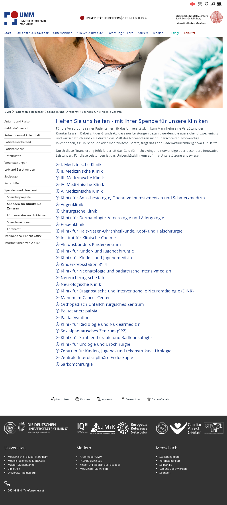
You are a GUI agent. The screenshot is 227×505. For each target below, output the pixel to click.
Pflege (175, 33)
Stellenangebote (169, 456)
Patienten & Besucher (32, 33)
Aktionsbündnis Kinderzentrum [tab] (91, 244)
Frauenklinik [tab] (72, 224)
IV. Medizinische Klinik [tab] (82, 184)
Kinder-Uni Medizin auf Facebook (100, 464)
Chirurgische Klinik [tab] (79, 211)
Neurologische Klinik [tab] (81, 284)
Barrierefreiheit (160, 399)
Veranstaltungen (15, 163)
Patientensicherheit (17, 142)
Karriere (143, 33)
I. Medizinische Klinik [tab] (81, 164)
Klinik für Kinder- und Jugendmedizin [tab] (96, 257)
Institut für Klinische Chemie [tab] (88, 237)
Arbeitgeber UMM (91, 456)
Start (7, 33)
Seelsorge (11, 176)
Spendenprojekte (19, 197)
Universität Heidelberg (22, 472)
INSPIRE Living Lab (91, 460)
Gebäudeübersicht (17, 128)
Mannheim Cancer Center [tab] (85, 297)
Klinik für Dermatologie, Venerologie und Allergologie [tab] (112, 217)
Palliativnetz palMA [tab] (79, 311)
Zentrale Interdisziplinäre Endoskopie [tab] (97, 357)
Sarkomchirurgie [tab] (77, 364)
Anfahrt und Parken (17, 121)
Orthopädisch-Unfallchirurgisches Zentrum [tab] (102, 304)
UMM (7, 112)
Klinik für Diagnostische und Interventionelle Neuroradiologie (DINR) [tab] (127, 291)
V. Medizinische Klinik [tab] (82, 191)
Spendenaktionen (19, 222)
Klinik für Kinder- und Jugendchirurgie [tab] (97, 251)
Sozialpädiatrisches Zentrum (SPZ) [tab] (94, 330)
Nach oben (62, 399)
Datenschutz (133, 399)
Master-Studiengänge (21, 464)
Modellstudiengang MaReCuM (26, 460)
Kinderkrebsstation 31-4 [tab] (84, 264)
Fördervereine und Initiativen (27, 215)
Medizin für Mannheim (94, 468)
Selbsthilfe (11, 183)
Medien (158, 33)
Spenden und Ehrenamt (62, 112)
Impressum (108, 399)
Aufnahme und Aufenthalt (22, 135)
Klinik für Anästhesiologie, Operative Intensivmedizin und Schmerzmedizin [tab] (133, 197)
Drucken (85, 399)
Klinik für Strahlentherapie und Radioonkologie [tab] (106, 337)
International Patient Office (23, 236)
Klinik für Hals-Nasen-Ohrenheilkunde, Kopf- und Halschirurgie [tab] (121, 231)
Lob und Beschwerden (19, 170)
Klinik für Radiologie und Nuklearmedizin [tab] (100, 324)
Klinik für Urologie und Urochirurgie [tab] (95, 344)
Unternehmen (62, 33)
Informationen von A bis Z (22, 243)
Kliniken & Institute (90, 33)
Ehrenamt (14, 229)
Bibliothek (14, 468)
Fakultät (189, 33)
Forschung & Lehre (120, 33)
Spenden (164, 472)
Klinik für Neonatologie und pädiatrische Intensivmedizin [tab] (116, 271)
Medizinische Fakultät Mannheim (28, 456)
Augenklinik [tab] (72, 204)
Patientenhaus (14, 149)
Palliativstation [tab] (75, 317)
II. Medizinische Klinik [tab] (82, 171)
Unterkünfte (12, 156)
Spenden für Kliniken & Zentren (24, 206)
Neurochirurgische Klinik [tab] (85, 277)
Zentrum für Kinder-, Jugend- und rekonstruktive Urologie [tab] (116, 350)
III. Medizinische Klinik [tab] (82, 177)
